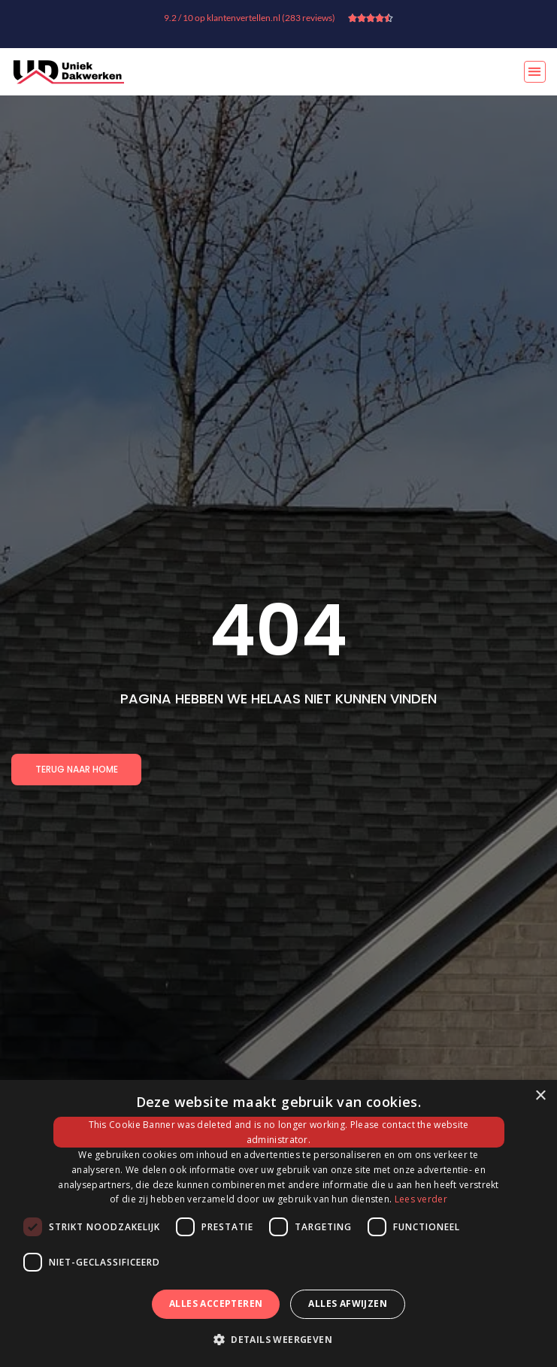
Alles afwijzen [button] (347, 1303)
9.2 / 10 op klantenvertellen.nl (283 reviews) (249, 17)
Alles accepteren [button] (215, 1303)
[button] (535, 72)
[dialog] (278, 1223)
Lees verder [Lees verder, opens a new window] (421, 1199)
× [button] (540, 1096)
